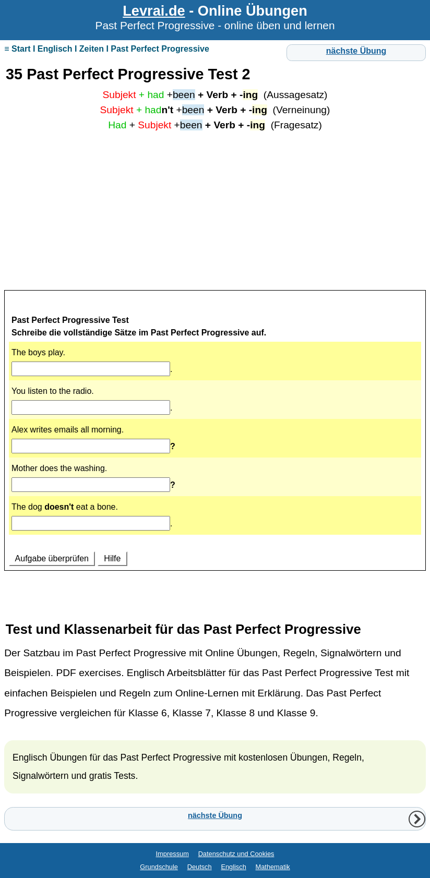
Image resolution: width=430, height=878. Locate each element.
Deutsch (199, 867)
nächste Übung (356, 50)
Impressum (172, 854)
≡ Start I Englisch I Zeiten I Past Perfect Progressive (106, 48)
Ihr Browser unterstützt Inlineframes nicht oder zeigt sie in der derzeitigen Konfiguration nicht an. (215, 444)
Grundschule (159, 867)
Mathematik (273, 867)
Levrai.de (154, 11)
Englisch (233, 867)
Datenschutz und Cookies (236, 854)
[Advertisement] (215, 214)
